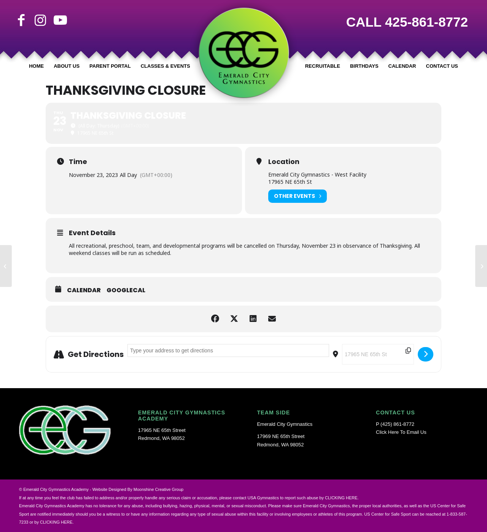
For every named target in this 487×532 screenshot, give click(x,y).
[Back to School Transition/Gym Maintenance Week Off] (6, 266)
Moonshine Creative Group (158, 489)
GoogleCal (126, 290)
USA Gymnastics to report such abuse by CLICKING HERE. (302, 497)
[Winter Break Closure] (481, 266)
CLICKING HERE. (57, 522)
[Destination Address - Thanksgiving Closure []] (378, 354)
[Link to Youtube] (59, 20)
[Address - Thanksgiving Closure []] (228, 350)
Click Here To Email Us (401, 432)
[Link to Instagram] (40, 20)
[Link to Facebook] (21, 20)
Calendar (84, 290)
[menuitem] (36, 66)
